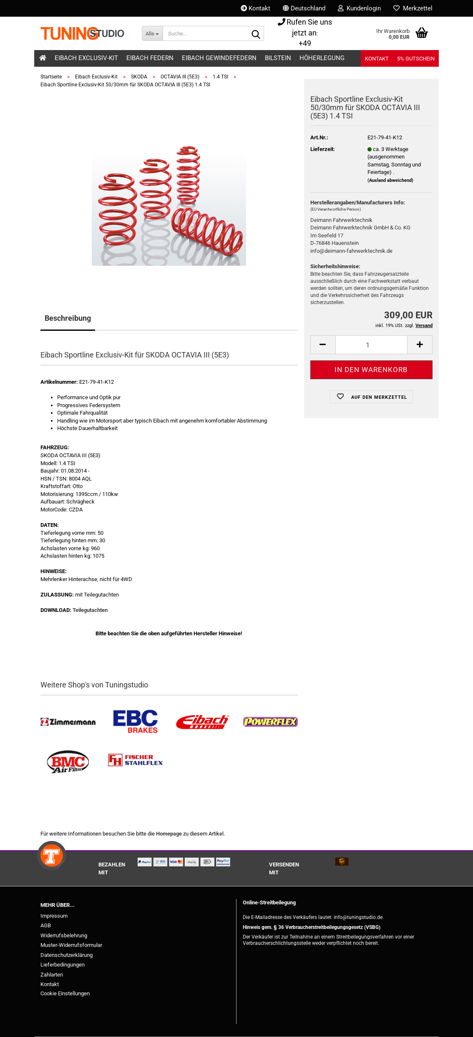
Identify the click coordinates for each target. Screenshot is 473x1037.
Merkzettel (413, 8)
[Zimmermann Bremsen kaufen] (68, 722)
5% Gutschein (416, 58)
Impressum (54, 916)
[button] (304, 8)
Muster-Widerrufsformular (71, 945)
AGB (45, 925)
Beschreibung (68, 318)
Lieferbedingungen (62, 964)
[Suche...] (152, 33)
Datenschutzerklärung (66, 955)
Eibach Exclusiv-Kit (86, 58)
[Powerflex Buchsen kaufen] (270, 722)
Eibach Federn (150, 58)
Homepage (169, 834)
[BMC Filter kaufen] (68, 762)
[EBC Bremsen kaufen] (135, 722)
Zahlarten (51, 975)
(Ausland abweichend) (390, 180)
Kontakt (255, 8)
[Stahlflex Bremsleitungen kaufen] (135, 762)
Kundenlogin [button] (359, 8)
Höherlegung (322, 58)
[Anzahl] (371, 344)
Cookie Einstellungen (65, 993)
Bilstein (278, 58)
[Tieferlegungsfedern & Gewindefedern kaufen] (202, 722)
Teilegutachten (90, 610)
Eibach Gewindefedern (219, 58)
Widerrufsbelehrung (63, 935)
